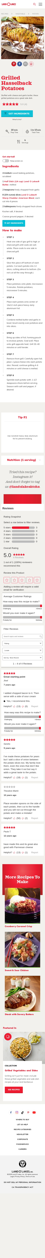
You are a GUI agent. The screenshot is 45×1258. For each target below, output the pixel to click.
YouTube (34, 1112)
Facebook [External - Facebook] (19, 64)
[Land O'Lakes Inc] (22, 1172)
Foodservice (22, 1144)
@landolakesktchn (24, 486)
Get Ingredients (17, 113)
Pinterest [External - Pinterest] (13, 64)
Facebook (11, 1112)
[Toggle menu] (40, 4)
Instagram (16, 1112)
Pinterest (28, 1112)
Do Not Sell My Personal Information (22, 1182)
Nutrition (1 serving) (24, 460)
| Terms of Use (30, 1176)
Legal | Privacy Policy (17, 1176)
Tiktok (22, 1112)
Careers (22, 1149)
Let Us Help (22, 1124)
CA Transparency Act (22, 1187)
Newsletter (22, 1134)
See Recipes (14, 1090)
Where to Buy (22, 1120)
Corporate (22, 1139)
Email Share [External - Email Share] (25, 64)
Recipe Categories (22, 1129)
